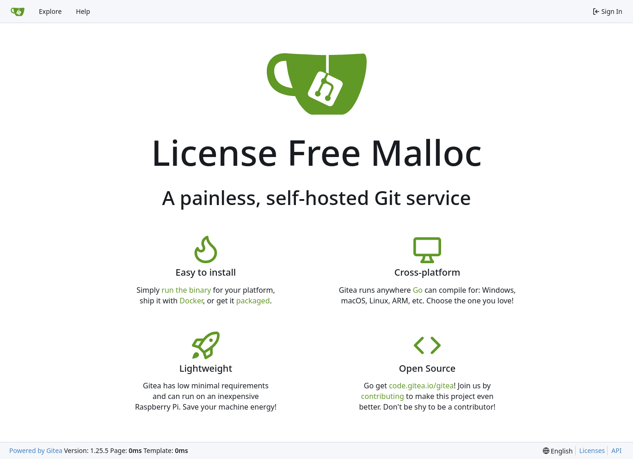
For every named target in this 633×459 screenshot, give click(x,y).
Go (418, 290)
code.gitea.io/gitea (421, 385)
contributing (382, 396)
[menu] (558, 451)
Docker (191, 301)
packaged (253, 301)
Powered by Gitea (35, 450)
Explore (50, 11)
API (616, 450)
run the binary (186, 290)
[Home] (18, 11)
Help (83, 11)
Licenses (592, 450)
